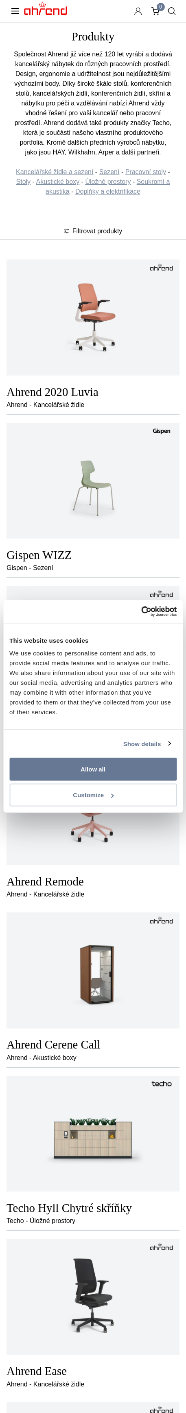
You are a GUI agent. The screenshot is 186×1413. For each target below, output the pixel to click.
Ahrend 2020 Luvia (52, 391)
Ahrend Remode (45, 881)
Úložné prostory (108, 181)
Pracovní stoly (145, 171)
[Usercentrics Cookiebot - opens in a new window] (141, 611)
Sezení (109, 171)
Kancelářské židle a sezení (54, 171)
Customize (93, 794)
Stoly (23, 181)
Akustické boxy (57, 181)
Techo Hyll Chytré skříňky (69, 1207)
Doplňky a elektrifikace (107, 191)
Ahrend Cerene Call (54, 1044)
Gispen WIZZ (39, 554)
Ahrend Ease (37, 1370)
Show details (142, 743)
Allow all (93, 769)
